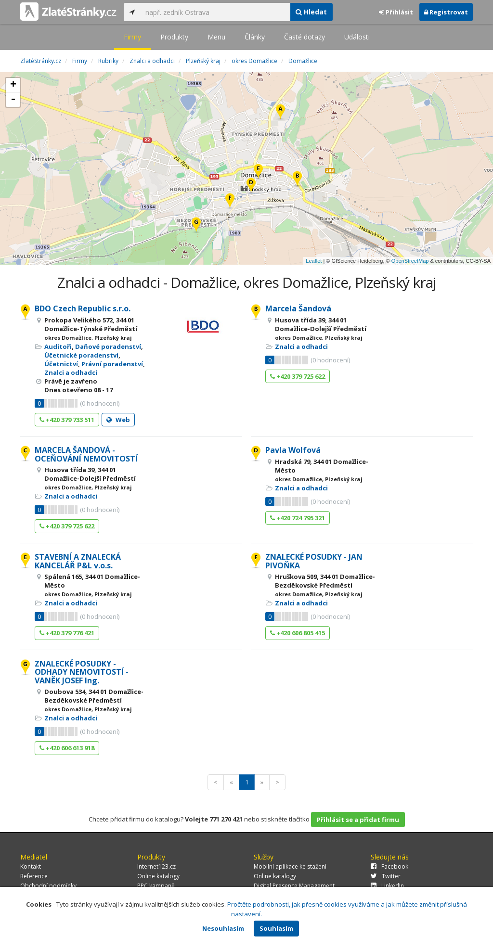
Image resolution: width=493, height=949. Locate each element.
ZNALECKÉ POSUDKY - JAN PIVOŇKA (314, 561)
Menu (216, 36)
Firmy (132, 36)
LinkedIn (387, 886)
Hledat (311, 11)
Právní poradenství (112, 363)
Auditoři (58, 346)
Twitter (386, 876)
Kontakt (30, 866)
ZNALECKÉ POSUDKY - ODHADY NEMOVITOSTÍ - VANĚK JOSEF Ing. (82, 672)
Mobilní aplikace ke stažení (290, 866)
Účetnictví (61, 363)
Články (255, 36)
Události (357, 36)
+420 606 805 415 (297, 632)
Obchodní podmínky (48, 886)
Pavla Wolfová (293, 450)
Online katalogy (158, 876)
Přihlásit (396, 12)
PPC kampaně (156, 886)
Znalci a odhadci (70, 372)
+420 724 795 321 (297, 517)
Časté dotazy (304, 36)
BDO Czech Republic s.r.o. (82, 308)
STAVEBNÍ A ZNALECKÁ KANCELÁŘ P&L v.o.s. (78, 561)
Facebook (389, 866)
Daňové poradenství (108, 346)
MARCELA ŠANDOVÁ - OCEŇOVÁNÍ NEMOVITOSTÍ (86, 454)
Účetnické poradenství (81, 355)
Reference (34, 876)
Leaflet (314, 261)
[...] (215, 12)
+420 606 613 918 (66, 748)
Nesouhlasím (223, 928)
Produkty (174, 36)
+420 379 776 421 (66, 632)
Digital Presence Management (294, 886)
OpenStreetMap (410, 261)
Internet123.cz (156, 866)
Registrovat (446, 12)
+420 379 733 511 (66, 419)
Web (118, 419)
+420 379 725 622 (297, 376)
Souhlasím (276, 928)
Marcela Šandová (298, 308)
